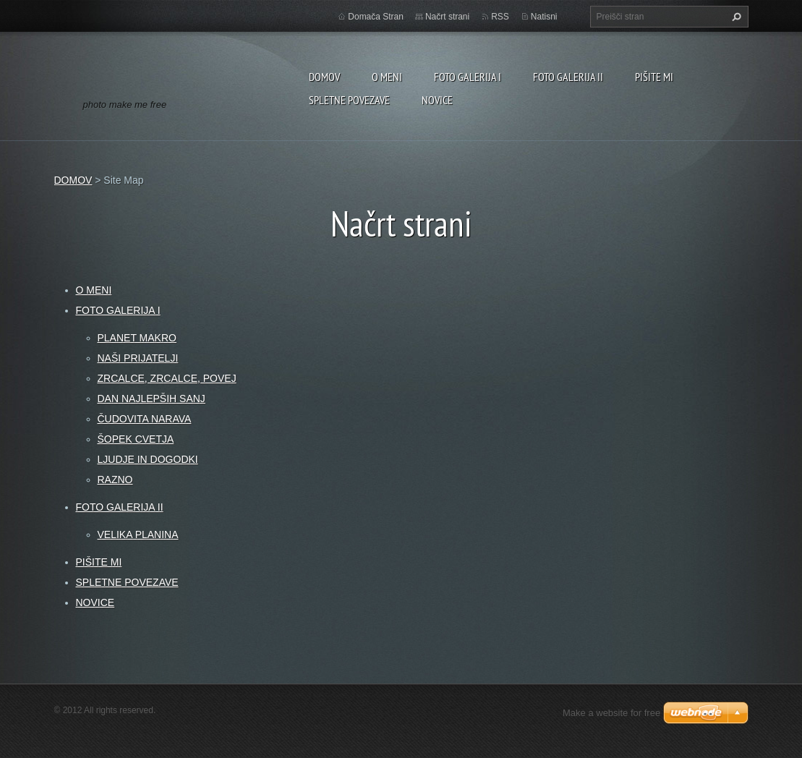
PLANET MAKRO (137, 338)
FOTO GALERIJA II (568, 76)
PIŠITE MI (654, 76)
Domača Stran (376, 17)
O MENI (387, 76)
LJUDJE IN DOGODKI (148, 459)
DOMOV (324, 76)
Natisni (544, 17)
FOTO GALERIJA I (467, 76)
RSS (500, 17)
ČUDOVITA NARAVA (145, 419)
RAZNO (115, 479)
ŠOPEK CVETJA (136, 439)
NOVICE (437, 100)
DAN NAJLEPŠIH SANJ (151, 398)
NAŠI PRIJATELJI (138, 358)
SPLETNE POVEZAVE (349, 100)
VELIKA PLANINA (138, 534)
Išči (735, 16)
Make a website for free (611, 712)
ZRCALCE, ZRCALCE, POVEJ (167, 378)
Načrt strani (447, 17)
